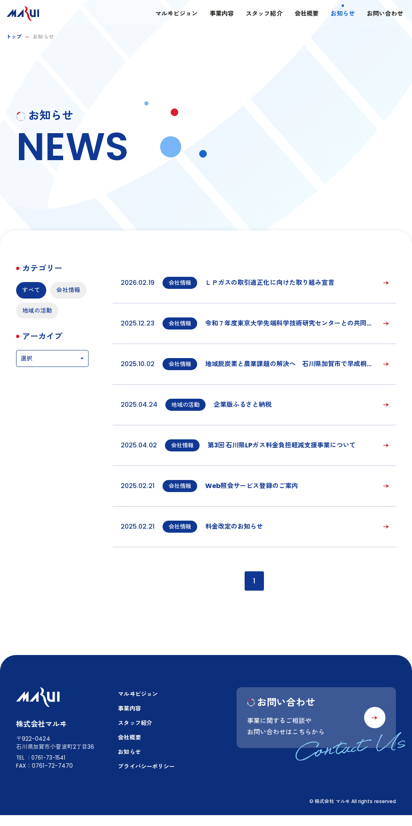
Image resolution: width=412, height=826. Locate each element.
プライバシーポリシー (143, 773)
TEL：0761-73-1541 (42, 766)
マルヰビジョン (169, 14)
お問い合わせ (378, 14)
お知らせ (335, 14)
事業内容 (214, 14)
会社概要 (299, 14)
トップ (14, 37)
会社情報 (35, 311)
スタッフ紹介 (257, 14)
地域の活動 (38, 332)
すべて (31, 290)
